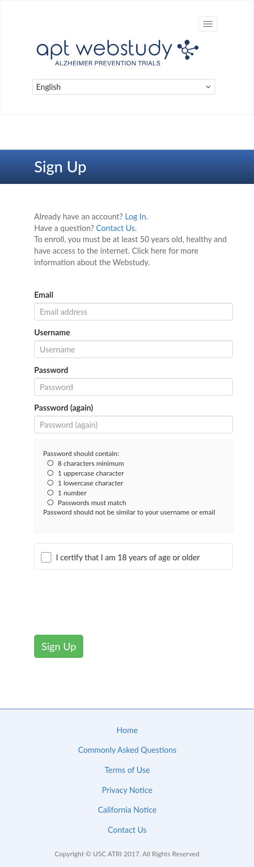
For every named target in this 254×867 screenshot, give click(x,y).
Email (43, 294)
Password (51, 370)
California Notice (127, 809)
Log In (135, 216)
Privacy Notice (127, 790)
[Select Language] (123, 87)
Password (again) (63, 407)
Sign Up (58, 646)
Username (52, 332)
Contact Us (115, 228)
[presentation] (99, 606)
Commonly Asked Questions (127, 750)
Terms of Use (127, 770)
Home (127, 730)
